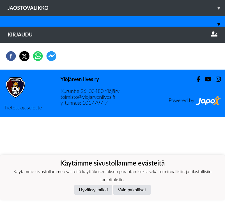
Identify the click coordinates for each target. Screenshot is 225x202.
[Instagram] (216, 79)
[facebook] (11, 56)
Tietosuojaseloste (23, 107)
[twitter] (24, 56)
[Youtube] (205, 79)
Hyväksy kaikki (93, 189)
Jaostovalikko (116, 8)
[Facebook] (196, 79)
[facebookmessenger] (51, 56)
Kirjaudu (112, 34)
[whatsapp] (38, 56)
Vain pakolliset (132, 189)
